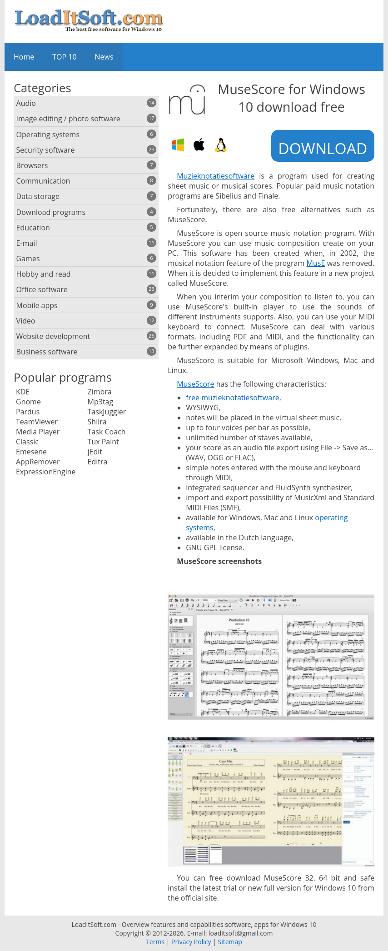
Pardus (28, 412)
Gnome (28, 402)
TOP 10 (64, 57)
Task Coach (107, 432)
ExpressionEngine (46, 472)
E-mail (86, 243)
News (104, 57)
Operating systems (86, 134)
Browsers (86, 165)
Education (86, 228)
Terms (155, 941)
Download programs (86, 212)
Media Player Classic (38, 437)
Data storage (86, 196)
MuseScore (195, 384)
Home (24, 57)
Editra (98, 462)
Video (86, 321)
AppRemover (38, 462)
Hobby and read (86, 274)
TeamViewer (37, 422)
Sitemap (230, 941)
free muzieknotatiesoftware (232, 398)
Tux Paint (103, 442)
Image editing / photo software (86, 119)
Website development (86, 336)
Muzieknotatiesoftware (215, 176)
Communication (86, 181)
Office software (86, 289)
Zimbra (100, 392)
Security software (86, 150)
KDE (23, 392)
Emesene (31, 452)
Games (86, 259)
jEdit (95, 452)
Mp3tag (101, 402)
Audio (86, 103)
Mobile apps (86, 305)
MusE (316, 263)
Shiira (97, 422)
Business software (86, 352)
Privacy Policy (191, 941)
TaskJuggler (107, 412)
